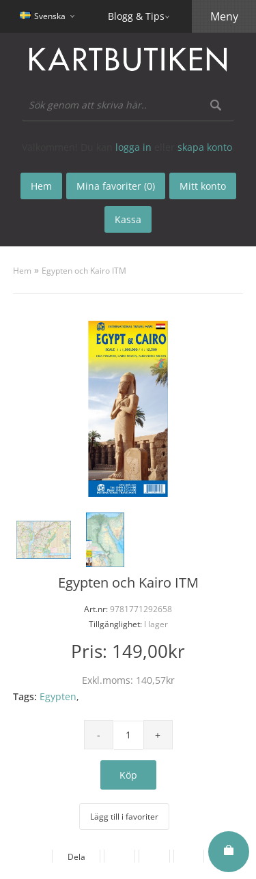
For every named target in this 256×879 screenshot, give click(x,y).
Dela (74, 857)
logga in (133, 147)
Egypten (58, 696)
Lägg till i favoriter (124, 816)
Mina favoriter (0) (115, 185)
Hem (22, 270)
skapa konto (204, 147)
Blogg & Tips (136, 16)
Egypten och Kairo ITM (84, 270)
